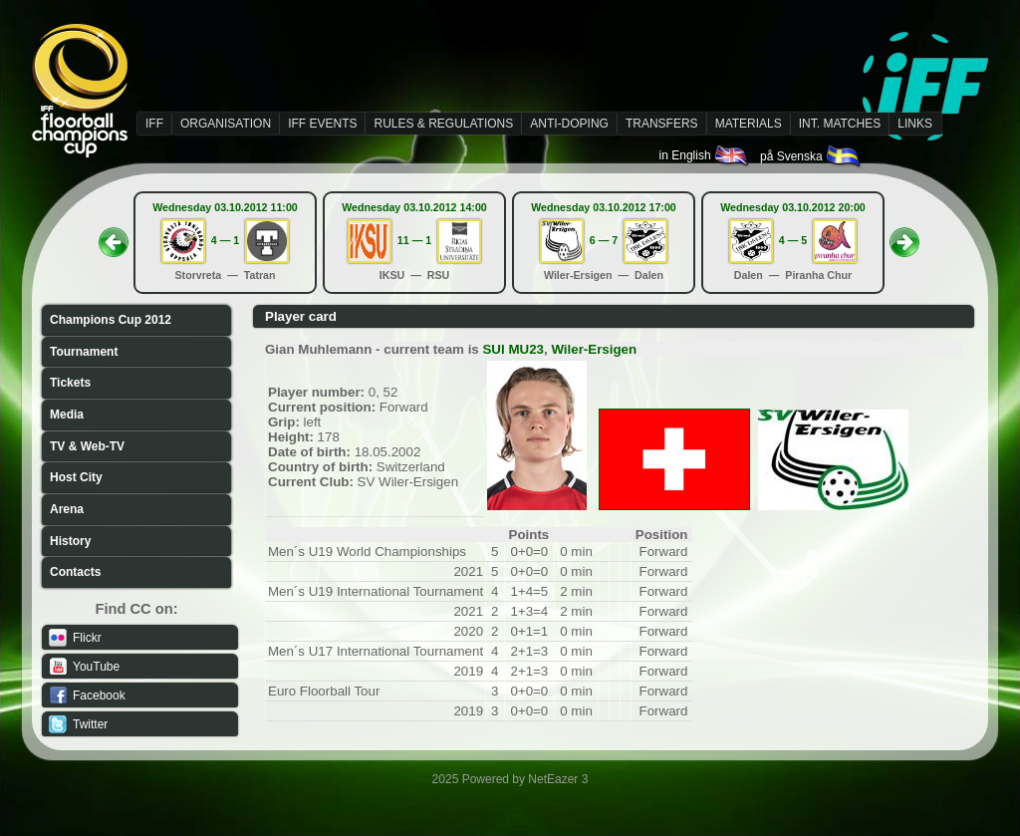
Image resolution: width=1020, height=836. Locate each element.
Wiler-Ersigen (594, 349)
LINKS (914, 124)
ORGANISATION (225, 124)
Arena (67, 509)
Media (67, 414)
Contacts (75, 572)
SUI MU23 (512, 349)
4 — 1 (225, 240)
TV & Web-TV (87, 446)
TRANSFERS (662, 124)
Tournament (84, 352)
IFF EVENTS (322, 124)
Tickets (70, 383)
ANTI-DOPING (569, 124)
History (70, 541)
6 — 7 (604, 240)
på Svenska (811, 156)
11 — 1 (414, 240)
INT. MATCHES (840, 124)
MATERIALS (748, 124)
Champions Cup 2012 (110, 320)
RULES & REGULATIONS (443, 124)
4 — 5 (793, 240)
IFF (154, 124)
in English (704, 155)
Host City (76, 477)
